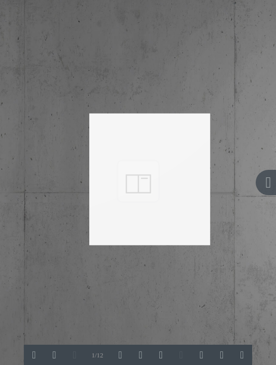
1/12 (97, 355)
